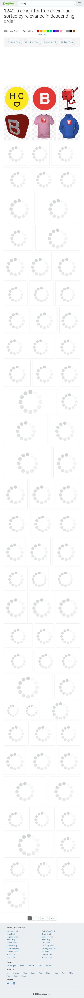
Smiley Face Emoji (48, 931)
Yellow (25, 973)
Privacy (48, 966)
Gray (8, 976)
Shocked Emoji (47, 937)
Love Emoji (46, 943)
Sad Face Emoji (12, 931)
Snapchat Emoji (12, 937)
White (71, 973)
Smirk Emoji (11, 934)
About (22, 966)
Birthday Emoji (67, 42)
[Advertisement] (42, 67)
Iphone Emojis (47, 957)
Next (53, 918)
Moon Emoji (11, 940)
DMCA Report (11, 966)
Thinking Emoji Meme (49, 949)
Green (33, 973)
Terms (40, 966)
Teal (40, 973)
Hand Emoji (11, 957)
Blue (48, 973)
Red (8, 973)
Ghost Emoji (46, 934)
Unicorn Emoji (12, 943)
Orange (16, 973)
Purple (56, 973)
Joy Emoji (45, 951)
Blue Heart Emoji (32, 42)
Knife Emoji (46, 940)
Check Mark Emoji (13, 949)
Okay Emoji (11, 954)
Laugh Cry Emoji (48, 946)
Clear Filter (42, 34)
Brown (24, 976)
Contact (31, 966)
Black (16, 976)
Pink (63, 973)
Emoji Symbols (50, 42)
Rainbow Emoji (14, 42)
